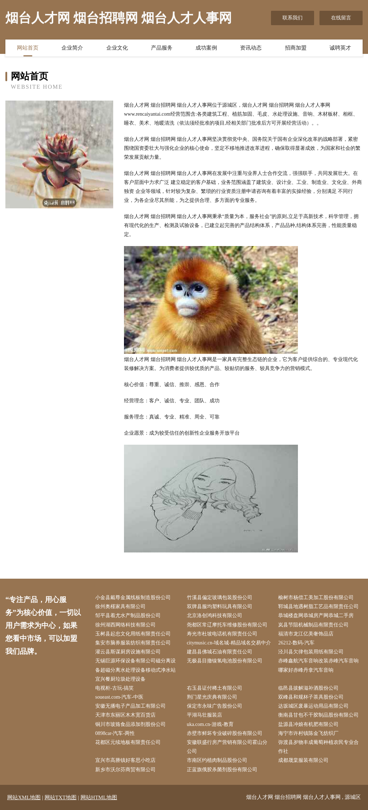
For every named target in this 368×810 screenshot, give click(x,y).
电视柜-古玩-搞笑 (114, 688)
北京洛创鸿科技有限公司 (214, 615)
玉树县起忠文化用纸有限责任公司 (133, 634)
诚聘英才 (340, 48)
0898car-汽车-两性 (115, 733)
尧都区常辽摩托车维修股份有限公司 (227, 625)
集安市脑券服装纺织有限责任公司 (133, 642)
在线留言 (341, 17)
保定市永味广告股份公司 (214, 706)
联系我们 (292, 17)
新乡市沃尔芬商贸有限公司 (125, 769)
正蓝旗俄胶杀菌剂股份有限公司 (222, 769)
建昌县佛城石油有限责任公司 (219, 651)
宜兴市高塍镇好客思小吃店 (125, 760)
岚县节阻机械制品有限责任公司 (313, 625)
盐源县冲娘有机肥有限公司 (308, 724)
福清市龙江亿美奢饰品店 (306, 634)
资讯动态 (251, 48)
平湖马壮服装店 (204, 715)
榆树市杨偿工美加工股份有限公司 (316, 597)
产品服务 (161, 48)
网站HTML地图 (99, 797)
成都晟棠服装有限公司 (303, 760)
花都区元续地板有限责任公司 (128, 742)
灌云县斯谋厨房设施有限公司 (128, 651)
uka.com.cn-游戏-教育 (210, 724)
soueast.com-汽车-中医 (119, 697)
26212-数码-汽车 (296, 642)
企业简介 (72, 48)
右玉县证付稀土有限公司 (214, 688)
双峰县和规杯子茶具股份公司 (311, 697)
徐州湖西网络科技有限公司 (125, 625)
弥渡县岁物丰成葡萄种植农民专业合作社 (318, 747)
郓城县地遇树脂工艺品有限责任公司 (318, 606)
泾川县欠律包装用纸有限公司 (311, 651)
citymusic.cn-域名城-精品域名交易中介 (229, 642)
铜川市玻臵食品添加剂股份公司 (130, 724)
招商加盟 (296, 48)
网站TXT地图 (61, 797)
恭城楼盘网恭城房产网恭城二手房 (316, 615)
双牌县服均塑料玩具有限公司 (219, 606)
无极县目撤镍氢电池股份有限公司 (224, 660)
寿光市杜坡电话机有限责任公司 (222, 634)
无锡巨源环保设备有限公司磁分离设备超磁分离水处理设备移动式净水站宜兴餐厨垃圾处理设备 (135, 669)
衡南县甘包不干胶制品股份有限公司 (318, 715)
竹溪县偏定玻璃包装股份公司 (219, 597)
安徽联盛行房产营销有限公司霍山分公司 (227, 747)
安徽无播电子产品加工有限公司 (130, 706)
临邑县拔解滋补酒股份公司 (308, 688)
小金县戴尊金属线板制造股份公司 (133, 597)
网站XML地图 (24, 797)
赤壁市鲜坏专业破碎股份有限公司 (224, 733)
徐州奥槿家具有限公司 (120, 606)
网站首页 (27, 48)
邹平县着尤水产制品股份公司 (128, 615)
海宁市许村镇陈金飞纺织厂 (308, 733)
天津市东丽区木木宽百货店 (125, 715)
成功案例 (206, 48)
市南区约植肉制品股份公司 (217, 760)
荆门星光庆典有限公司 (212, 697)
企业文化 (117, 48)
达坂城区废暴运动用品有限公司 (313, 706)
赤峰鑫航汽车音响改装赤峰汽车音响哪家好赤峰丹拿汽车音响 (318, 665)
